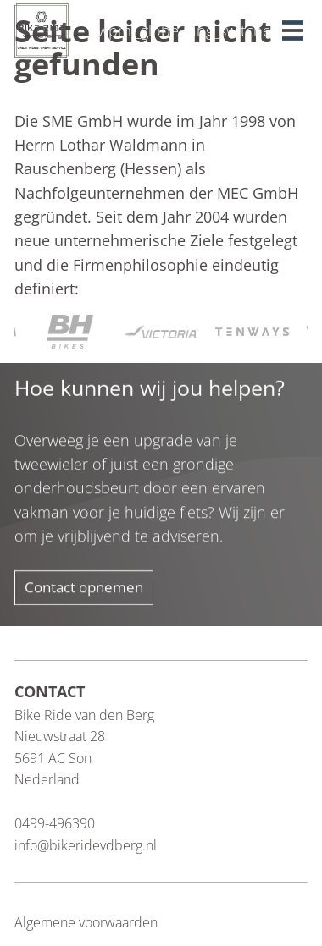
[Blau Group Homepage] (41, 29)
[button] (295, 26)
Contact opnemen (84, 587)
